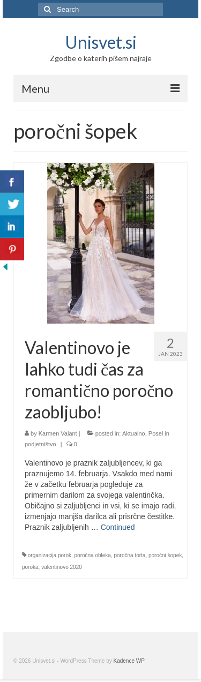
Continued (118, 527)
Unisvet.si (101, 42)
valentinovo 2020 (61, 567)
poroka (30, 567)
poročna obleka (93, 555)
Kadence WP (129, 661)
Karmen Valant (58, 433)
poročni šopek (165, 555)
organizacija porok (49, 555)
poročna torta (129, 555)
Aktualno (133, 433)
